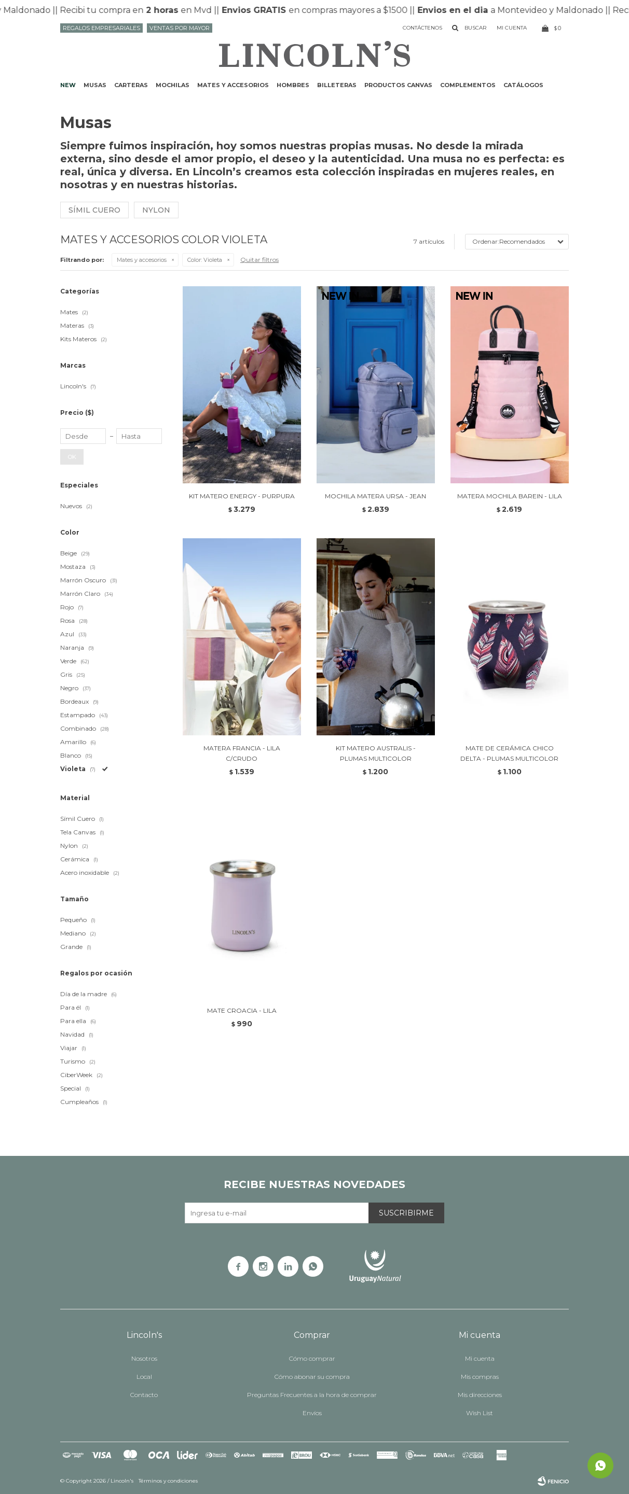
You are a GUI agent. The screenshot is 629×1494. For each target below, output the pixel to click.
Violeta (204, 259)
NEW (68, 85)
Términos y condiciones (168, 1480)
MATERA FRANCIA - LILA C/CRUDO (241, 753)
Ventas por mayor (179, 28)
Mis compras (480, 1376)
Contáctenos (422, 27)
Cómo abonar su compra (312, 1376)
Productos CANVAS (398, 85)
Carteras (131, 85)
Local (144, 1376)
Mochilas (172, 85)
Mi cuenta (480, 1358)
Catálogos (523, 85)
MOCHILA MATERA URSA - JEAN (375, 496)
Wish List (479, 1413)
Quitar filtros (259, 259)
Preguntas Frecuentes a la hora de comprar (312, 1395)
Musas (95, 85)
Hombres (293, 85)
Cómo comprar (312, 1358)
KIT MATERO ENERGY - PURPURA (242, 496)
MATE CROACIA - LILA (242, 1010)
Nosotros (144, 1358)
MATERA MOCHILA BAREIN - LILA (509, 496)
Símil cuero (94, 210)
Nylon (156, 210)
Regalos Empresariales (101, 28)
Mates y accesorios (233, 85)
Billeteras (337, 85)
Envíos (312, 1413)
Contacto (144, 1395)
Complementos (468, 85)
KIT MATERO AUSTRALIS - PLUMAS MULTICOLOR (376, 753)
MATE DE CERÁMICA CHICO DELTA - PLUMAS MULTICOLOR (509, 753)
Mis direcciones (480, 1395)
